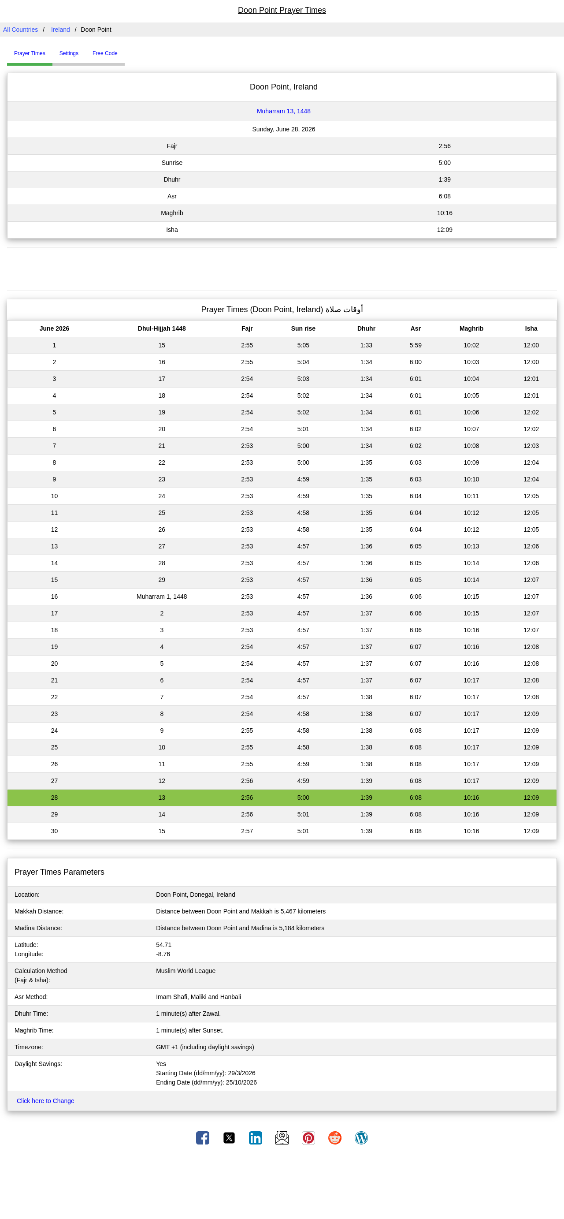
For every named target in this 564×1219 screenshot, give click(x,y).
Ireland (60, 29)
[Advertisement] (282, 268)
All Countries (20, 29)
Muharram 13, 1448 (284, 111)
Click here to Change (45, 1100)
